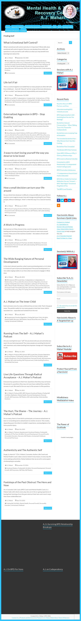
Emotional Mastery (21, 64)
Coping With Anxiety (39, 62)
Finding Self (31, 64)
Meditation (14, 395)
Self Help (7, 360)
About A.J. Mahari (17, 27)
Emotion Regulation (35, 282)
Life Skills (13, 66)
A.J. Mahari (9, 58)
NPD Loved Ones (30, 285)
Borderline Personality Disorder (19, 135)
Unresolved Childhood (11, 246)
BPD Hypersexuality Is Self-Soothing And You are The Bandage (66, 117)
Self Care (26, 68)
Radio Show (54, 618)
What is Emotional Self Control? (21, 42)
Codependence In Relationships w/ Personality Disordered (32, 137)
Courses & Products (12, 31)
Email (58, 298)
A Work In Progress (14, 224)
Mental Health (46, 27)
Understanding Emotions (12, 175)
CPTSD (48, 62)
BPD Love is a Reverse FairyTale (67, 159)
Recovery (31, 287)
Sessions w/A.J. (67, 27)
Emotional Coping (10, 64)
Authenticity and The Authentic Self (23, 450)
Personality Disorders (19, 140)
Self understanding (43, 210)
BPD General (10, 280)
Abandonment (10, 317)
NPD (54, 27)
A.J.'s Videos (46, 618)
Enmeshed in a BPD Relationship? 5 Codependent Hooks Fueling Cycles (66, 164)
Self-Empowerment (35, 68)
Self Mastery (35, 173)
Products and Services (26, 618)
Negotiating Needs (38, 66)
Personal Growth (10, 210)
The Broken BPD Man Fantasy (67, 150)
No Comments (10, 73)
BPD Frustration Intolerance (66, 170)
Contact (23, 31)
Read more (48, 73)
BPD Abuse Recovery (16, 62)
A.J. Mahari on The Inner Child (20, 301)
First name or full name (64, 292)
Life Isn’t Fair (10, 82)
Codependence (27, 62)
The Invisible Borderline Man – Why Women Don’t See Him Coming (67, 141)
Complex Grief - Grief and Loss (35, 98)
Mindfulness (29, 66)
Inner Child (38, 64)
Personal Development (32, 27)
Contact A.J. (15, 618)
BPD (59, 27)
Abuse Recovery (11, 60)
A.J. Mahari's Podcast (12, 354)
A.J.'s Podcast (38, 618)
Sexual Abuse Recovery (11, 289)
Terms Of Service (64, 618)
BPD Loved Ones (10, 137)
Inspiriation (27, 284)
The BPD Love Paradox (64, 189)
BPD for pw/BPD (11, 98)
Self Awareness (19, 68)
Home (8, 27)
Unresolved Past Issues (11, 362)
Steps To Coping (23, 289)
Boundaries (33, 135)
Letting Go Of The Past (39, 171)
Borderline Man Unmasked (65, 146)
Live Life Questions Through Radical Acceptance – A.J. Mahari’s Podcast (23, 376)
